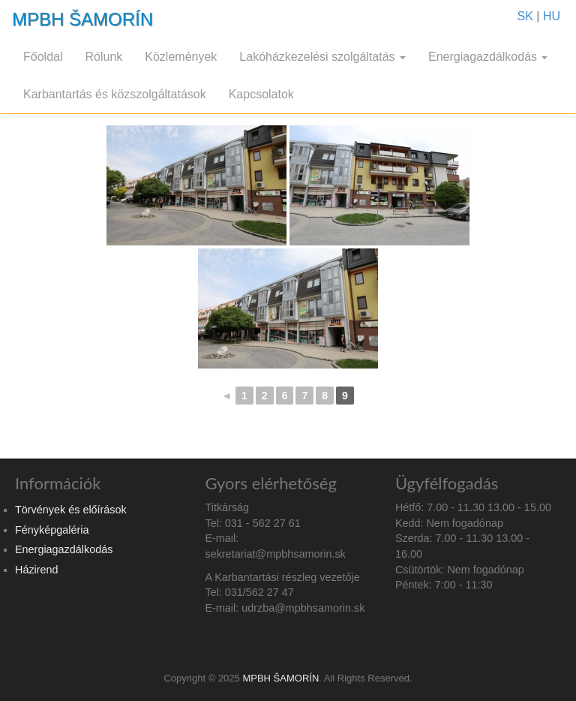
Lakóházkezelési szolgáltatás (322, 56)
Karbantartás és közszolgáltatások (114, 94)
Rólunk (103, 56)
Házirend (36, 570)
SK (525, 16)
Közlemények (181, 56)
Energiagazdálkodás (488, 56)
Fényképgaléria (51, 530)
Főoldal (42, 56)
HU (551, 16)
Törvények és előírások (71, 510)
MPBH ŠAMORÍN (82, 19)
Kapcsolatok (261, 94)
